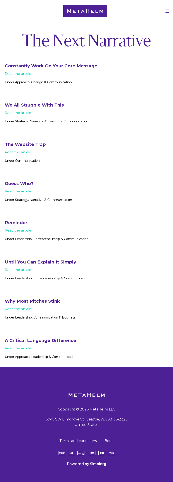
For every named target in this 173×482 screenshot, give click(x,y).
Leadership (23, 239)
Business (68, 317)
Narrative (36, 200)
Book (109, 441)
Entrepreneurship (46, 239)
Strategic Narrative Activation (37, 121)
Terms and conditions (78, 441)
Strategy (21, 200)
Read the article (18, 74)
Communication (59, 82)
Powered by (86, 464)
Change (37, 82)
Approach (22, 82)
